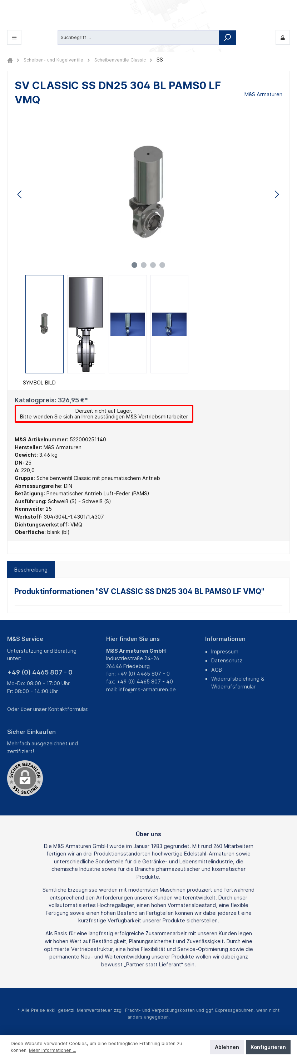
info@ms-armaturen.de (147, 689)
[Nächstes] (276, 194)
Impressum (224, 651)
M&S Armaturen (263, 94)
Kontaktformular (67, 709)
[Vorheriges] (20, 194)
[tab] (31, 569)
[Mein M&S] (283, 37)
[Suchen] (227, 37)
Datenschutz (226, 660)
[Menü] (14, 37)
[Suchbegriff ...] (138, 37)
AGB (216, 670)
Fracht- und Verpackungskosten (160, 1010)
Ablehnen (227, 1047)
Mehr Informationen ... (52, 1050)
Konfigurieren (268, 1047)
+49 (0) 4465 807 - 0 (40, 672)
